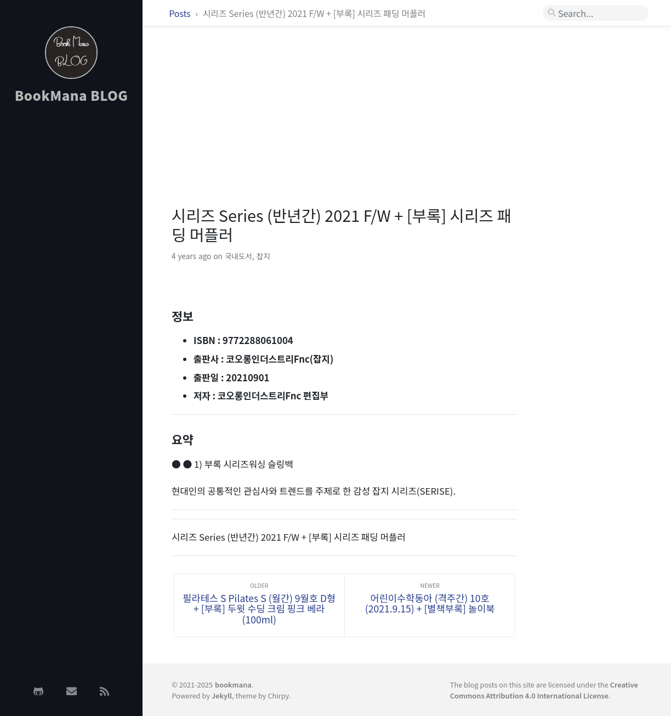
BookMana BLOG (71, 95)
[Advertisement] (71, 286)
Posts (180, 13)
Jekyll (222, 695)
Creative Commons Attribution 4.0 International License (544, 689)
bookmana (233, 684)
